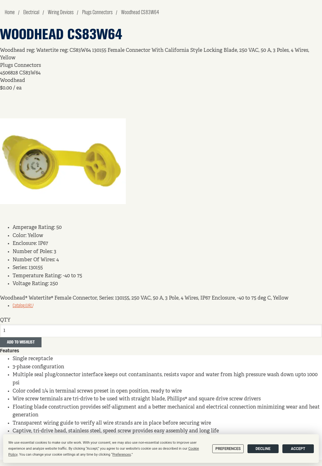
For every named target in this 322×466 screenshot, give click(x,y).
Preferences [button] (121, 454)
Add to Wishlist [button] (21, 342)
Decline (263, 449)
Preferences (228, 449)
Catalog (23, 305)
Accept (298, 449)
